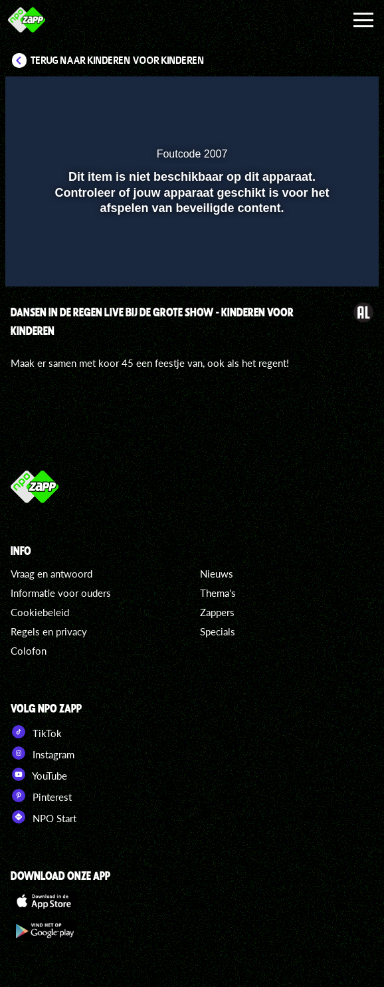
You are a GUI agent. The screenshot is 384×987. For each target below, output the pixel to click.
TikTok (36, 732)
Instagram (42, 753)
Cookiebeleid (40, 612)
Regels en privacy (49, 631)
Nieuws (216, 574)
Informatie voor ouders (61, 593)
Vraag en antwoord (51, 574)
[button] (334, 95)
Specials (217, 631)
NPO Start (43, 817)
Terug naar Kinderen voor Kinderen (118, 60)
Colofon (29, 651)
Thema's (218, 593)
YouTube (39, 774)
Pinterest (41, 796)
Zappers (217, 612)
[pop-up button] (308, 95)
